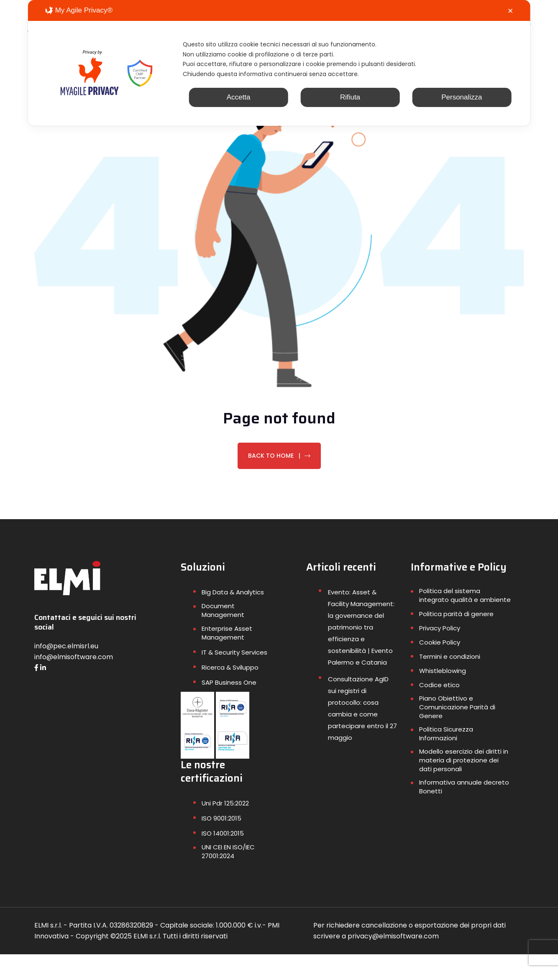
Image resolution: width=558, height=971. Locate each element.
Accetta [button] (239, 108)
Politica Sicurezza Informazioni (446, 750)
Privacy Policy (439, 644)
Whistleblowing (442, 687)
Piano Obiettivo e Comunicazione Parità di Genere (457, 724)
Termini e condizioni (449, 673)
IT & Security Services (234, 669)
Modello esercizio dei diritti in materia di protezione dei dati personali (463, 777)
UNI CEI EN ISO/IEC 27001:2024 (228, 868)
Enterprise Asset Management (227, 649)
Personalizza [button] (461, 108)
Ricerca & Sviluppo (230, 684)
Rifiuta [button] (350, 108)
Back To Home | (279, 472)
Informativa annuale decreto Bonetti (464, 803)
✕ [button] (510, 11)
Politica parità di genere (456, 630)
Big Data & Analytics (233, 608)
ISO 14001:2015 (223, 850)
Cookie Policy (439, 659)
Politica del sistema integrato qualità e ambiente (465, 612)
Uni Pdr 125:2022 (225, 820)
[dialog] (279, 68)
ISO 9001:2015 (221, 835)
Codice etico (439, 701)
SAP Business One (229, 699)
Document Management (223, 627)
